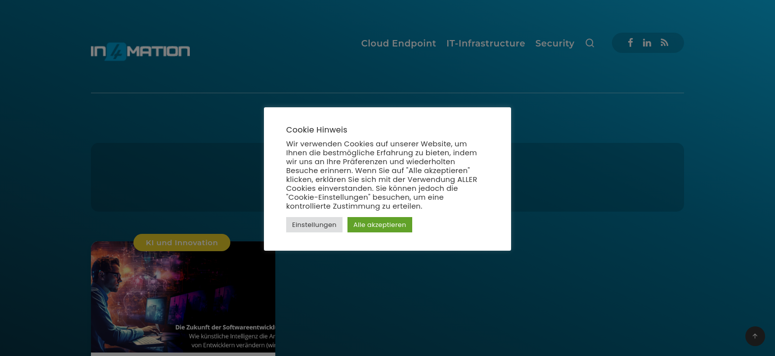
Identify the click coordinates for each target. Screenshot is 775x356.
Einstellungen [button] (314, 224)
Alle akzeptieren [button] (379, 224)
